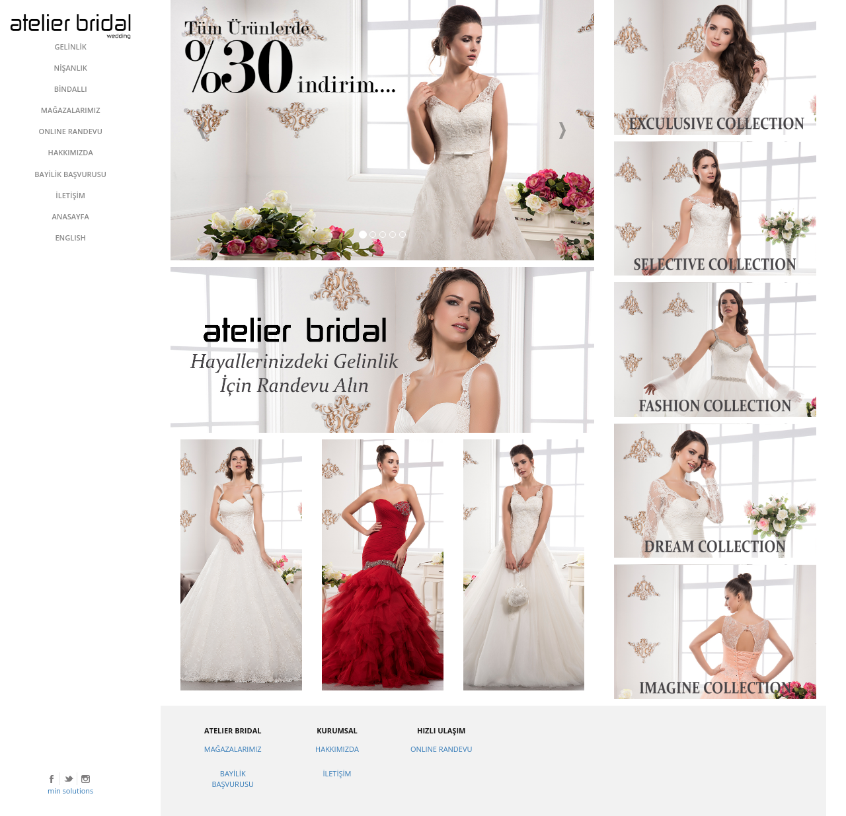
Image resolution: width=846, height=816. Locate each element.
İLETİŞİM (337, 773)
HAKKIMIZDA (337, 749)
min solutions (70, 791)
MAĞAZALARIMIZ (233, 749)
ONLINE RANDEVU (441, 749)
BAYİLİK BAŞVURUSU (233, 778)
